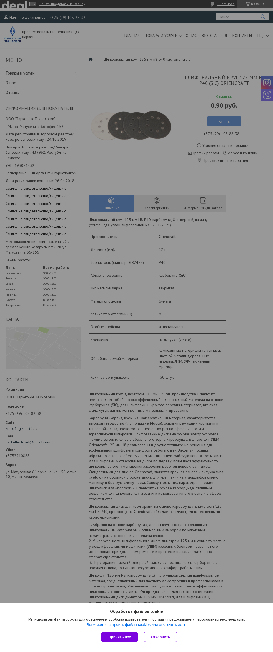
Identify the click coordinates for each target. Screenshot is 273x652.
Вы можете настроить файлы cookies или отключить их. (135, 625)
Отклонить (160, 637)
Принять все (119, 637)
